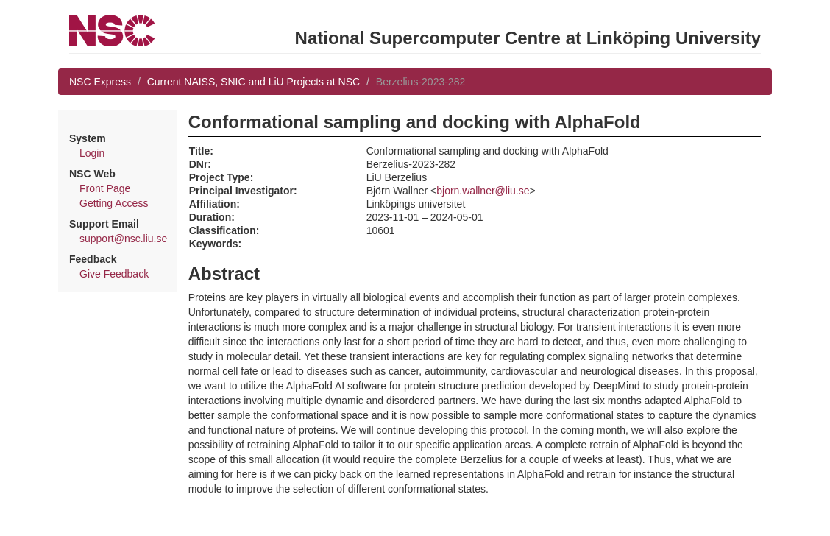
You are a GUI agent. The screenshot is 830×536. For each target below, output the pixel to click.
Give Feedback (114, 274)
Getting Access (113, 203)
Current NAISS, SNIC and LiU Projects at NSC (253, 82)
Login (91, 153)
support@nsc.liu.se (123, 238)
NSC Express (100, 82)
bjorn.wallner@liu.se (482, 191)
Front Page (104, 188)
